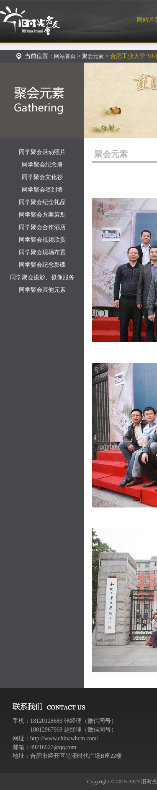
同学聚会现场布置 (42, 252)
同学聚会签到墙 (42, 190)
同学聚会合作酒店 (42, 227)
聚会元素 (93, 56)
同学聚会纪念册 (42, 165)
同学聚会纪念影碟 (42, 265)
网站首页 (65, 56)
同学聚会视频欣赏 (42, 240)
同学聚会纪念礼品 (42, 202)
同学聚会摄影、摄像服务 (42, 277)
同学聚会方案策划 (42, 215)
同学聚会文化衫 (42, 177)
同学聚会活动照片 (42, 152)
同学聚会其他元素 (42, 290)
